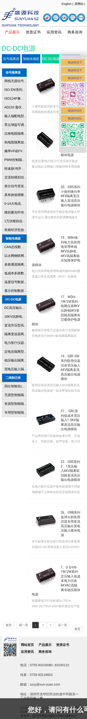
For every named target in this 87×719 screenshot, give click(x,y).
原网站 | (79, 4)
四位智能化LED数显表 (20, 386)
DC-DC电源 (50, 59)
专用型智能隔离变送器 (20, 412)
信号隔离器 (11, 59)
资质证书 (33, 32)
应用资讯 (27, 652)
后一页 (62, 625)
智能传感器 (31, 59)
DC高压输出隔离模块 (19, 308)
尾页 (77, 629)
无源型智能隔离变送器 (20, 395)
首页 (9, 625)
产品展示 (12, 32)
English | (67, 4)
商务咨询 (45, 652)
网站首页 (27, 645)
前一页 (23, 625)
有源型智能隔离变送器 (20, 403)
